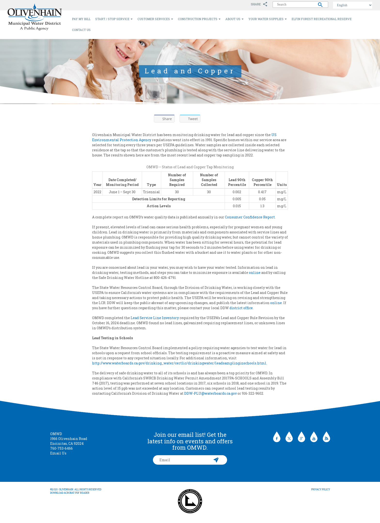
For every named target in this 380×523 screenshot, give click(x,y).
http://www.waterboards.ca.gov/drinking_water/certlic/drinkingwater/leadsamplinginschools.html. (179, 363)
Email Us (58, 453)
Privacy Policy (320, 489)
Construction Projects (199, 19)
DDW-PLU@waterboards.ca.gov (210, 393)
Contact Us (81, 30)
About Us (234, 19)
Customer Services (155, 19)
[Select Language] (352, 5)
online (255, 272)
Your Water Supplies (267, 19)
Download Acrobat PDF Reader (69, 492)
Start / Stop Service (114, 19)
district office (241, 308)
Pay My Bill (81, 19)
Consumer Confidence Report (250, 217)
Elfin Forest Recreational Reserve (322, 19)
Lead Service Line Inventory (155, 317)
